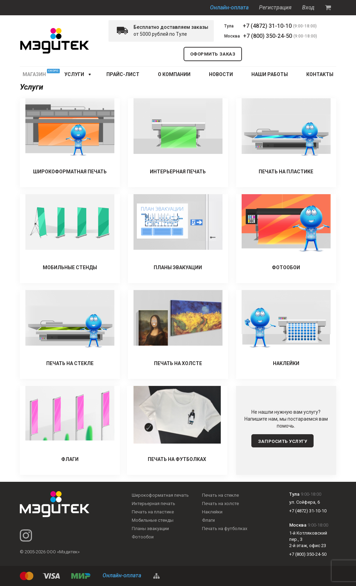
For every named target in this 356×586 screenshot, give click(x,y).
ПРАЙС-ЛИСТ (122, 74)
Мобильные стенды (152, 520)
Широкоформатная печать (160, 495)
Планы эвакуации (150, 528)
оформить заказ (212, 54)
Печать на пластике (153, 511)
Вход (308, 7)
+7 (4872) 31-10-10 (267, 26)
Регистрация (275, 7)
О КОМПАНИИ (174, 74)
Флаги (208, 520)
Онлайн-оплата (229, 7)
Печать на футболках (224, 528)
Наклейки (212, 511)
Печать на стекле (220, 495)
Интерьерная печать (153, 503)
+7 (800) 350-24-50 (267, 36)
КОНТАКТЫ (319, 74)
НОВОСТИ (221, 74)
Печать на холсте (220, 503)
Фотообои (143, 536)
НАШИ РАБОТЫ (269, 74)
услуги (74, 74)
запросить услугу (282, 441)
